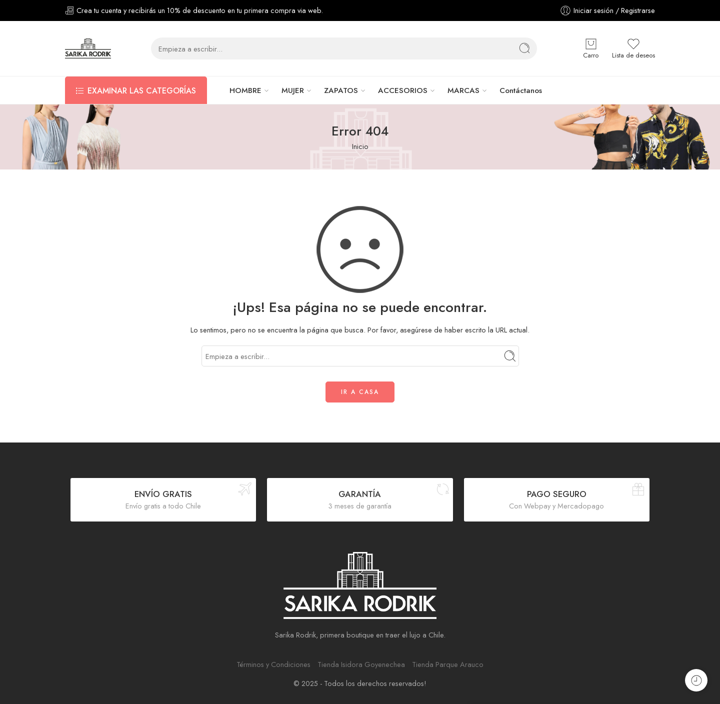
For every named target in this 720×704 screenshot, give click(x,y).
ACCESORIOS (403, 90)
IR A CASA (360, 392)
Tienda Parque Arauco (448, 664)
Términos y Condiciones (273, 664)
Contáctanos (521, 90)
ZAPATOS (341, 90)
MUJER (293, 90)
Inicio (360, 146)
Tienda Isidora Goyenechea (361, 664)
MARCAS (464, 90)
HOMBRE (246, 90)
